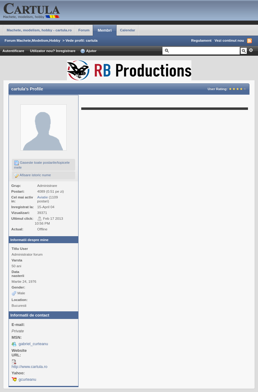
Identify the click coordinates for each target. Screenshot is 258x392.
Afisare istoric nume (32, 175)
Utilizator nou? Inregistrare (52, 51)
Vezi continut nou (229, 40)
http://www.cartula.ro (29, 366)
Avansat (251, 50)
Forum (83, 30)
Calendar (127, 30)
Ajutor (88, 51)
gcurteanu (27, 379)
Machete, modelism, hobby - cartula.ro (39, 30)
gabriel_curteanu (33, 343)
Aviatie (42, 197)
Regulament (201, 40)
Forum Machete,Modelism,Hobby (32, 40)
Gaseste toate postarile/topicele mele (42, 164)
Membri (105, 30)
